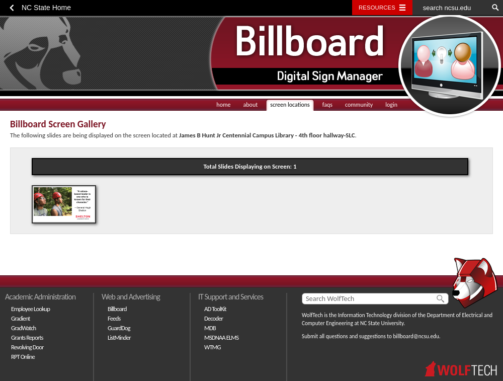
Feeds (114, 318)
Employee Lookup (30, 309)
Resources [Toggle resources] (377, 8)
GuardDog (119, 328)
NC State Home (46, 8)
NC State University (381, 323)
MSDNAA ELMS (221, 337)
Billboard (117, 309)
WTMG (212, 347)
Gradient (20, 318)
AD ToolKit (215, 309)
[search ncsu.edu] (450, 7)
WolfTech (312, 315)
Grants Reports (27, 337)
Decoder (213, 318)
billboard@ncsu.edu (416, 336)
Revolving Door (27, 347)
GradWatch (23, 328)
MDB (210, 328)
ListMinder (119, 337)
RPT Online (23, 356)
